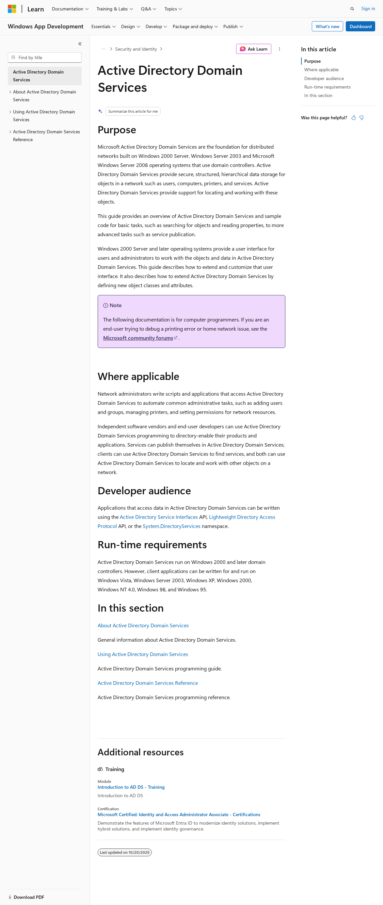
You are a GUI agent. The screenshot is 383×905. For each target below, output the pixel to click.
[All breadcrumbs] (103, 49)
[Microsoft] (12, 9)
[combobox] (45, 57)
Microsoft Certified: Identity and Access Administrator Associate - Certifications (179, 814)
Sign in (368, 8)
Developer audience (324, 78)
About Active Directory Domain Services (143, 625)
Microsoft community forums (138, 337)
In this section (318, 95)
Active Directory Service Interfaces (159, 516)
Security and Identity (136, 49)
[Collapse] (80, 44)
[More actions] (279, 49)
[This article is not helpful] (361, 118)
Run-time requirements (327, 87)
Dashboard (361, 26)
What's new (328, 26)
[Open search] (352, 9)
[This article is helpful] (354, 118)
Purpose (312, 61)
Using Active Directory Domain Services (143, 653)
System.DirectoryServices (171, 525)
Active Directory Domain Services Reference (148, 682)
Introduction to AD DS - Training (131, 787)
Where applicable (321, 69)
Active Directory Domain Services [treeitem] (38, 76)
